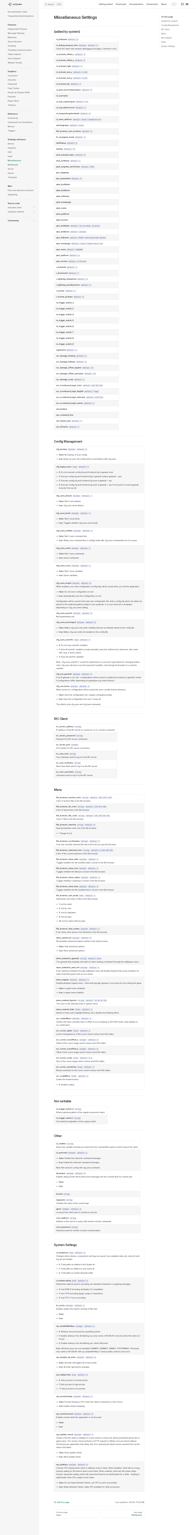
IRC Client (165, 29)
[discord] (187, 4)
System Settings (168, 46)
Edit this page (61, 1502)
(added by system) (169, 21)
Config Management (170, 25)
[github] (182, 4)
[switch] (174, 4)
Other (163, 42)
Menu (163, 33)
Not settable (166, 38)
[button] (21, 25)
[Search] (53, 4)
